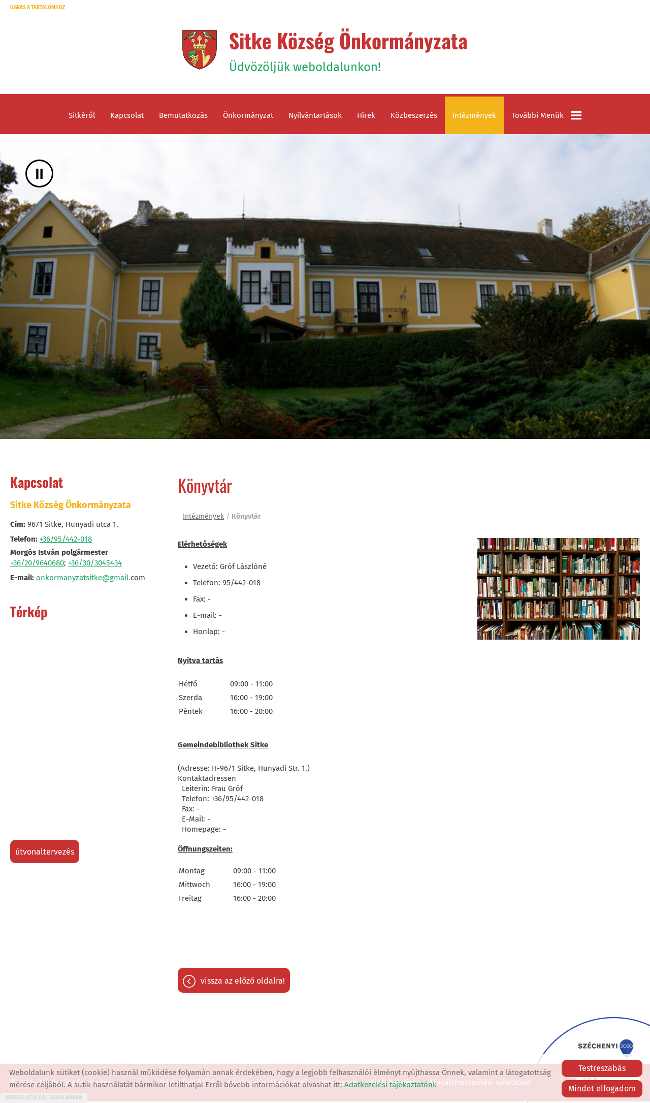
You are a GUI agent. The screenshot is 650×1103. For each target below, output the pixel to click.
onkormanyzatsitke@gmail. (83, 579)
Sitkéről (82, 116)
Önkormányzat (248, 116)
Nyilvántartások (315, 116)
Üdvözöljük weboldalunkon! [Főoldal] (348, 50)
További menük (546, 117)
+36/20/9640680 (37, 564)
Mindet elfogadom (602, 1088)
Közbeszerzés (414, 116)
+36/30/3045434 (95, 564)
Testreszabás (602, 1068)
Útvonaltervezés (44, 853)
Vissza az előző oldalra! (243, 982)
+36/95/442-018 (66, 540)
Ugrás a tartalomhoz (37, 8)
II (39, 175)
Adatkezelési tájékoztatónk (390, 1084)
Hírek (366, 116)
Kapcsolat (127, 116)
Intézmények (474, 116)
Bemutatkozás (183, 116)
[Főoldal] (198, 50)
